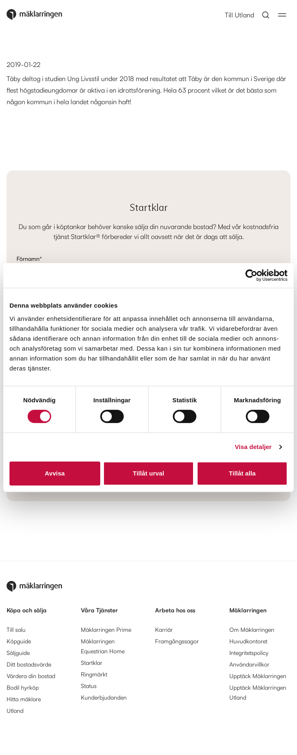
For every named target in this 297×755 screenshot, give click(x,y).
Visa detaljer (253, 446)
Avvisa (55, 473)
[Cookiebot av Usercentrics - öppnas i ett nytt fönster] (251, 275)
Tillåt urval (148, 473)
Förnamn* (29, 258)
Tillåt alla (242, 473)
